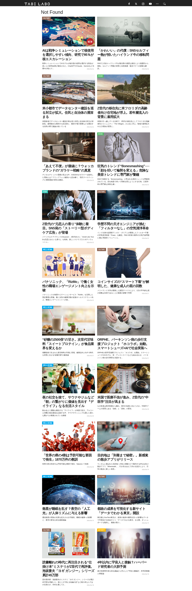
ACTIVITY (101, 531)
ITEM (45, 193)
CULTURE (46, 19)
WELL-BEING (47, 251)
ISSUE (100, 77)
